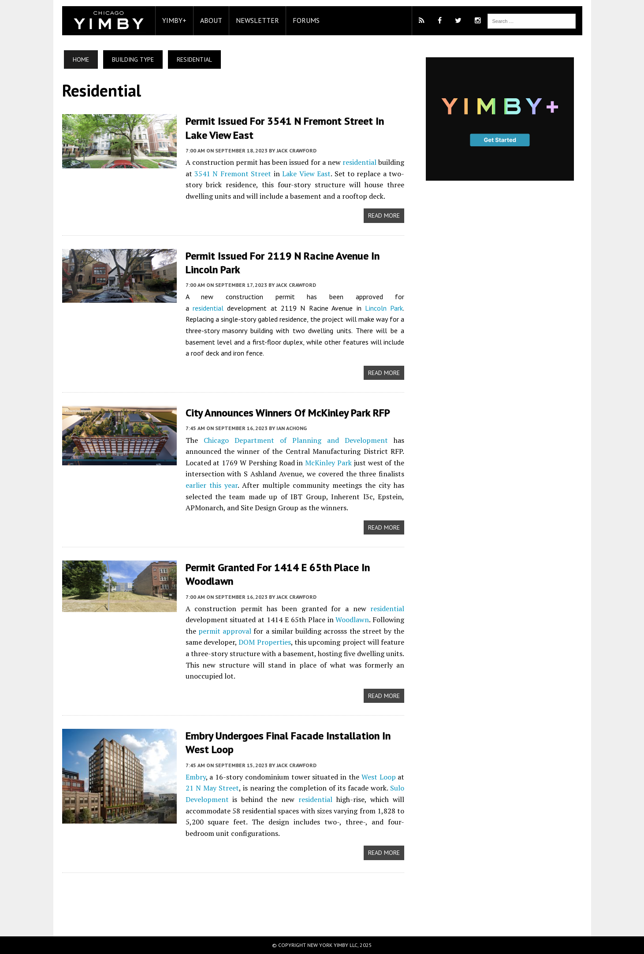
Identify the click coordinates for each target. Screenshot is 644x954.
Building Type (133, 59)
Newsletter (257, 20)
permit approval (224, 631)
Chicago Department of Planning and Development (296, 440)
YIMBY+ (174, 20)
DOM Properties (264, 642)
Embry (196, 777)
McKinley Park (328, 463)
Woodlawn (352, 619)
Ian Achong (291, 428)
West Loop (378, 777)
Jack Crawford (296, 150)
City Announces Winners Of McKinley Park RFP (288, 412)
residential (359, 162)
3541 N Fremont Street (232, 173)
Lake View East (306, 173)
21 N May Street (212, 788)
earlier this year (212, 485)
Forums (306, 20)
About (211, 20)
